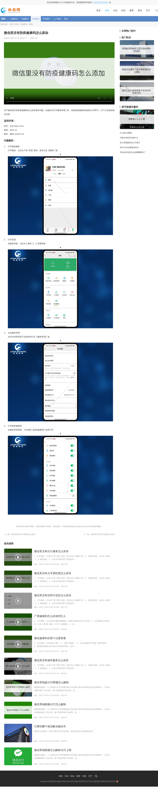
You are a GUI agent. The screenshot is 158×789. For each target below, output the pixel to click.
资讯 (140, 10)
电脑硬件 (25, 19)
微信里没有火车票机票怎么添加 (52, 573)
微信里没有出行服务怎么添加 (23, 534)
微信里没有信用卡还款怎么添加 (52, 595)
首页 (98, 10)
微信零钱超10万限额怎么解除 (51, 682)
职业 (123, 10)
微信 (31, 24)
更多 (66, 19)
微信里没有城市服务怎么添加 (51, 660)
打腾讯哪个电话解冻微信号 (50, 726)
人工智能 (57, 19)
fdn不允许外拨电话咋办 (129, 147)
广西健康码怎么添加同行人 (50, 616)
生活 (115, 10)
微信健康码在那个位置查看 (50, 638)
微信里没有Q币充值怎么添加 (103, 534)
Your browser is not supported (59, 73)
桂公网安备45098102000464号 (104, 781)
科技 (107, 10)
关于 (148, 10)
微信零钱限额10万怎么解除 (50, 704)
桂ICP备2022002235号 (80, 781)
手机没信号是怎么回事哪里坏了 (133, 152)
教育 (132, 10)
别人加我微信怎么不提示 (130, 142)
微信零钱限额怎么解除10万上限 (52, 750)
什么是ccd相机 (126, 133)
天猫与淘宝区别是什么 (129, 138)
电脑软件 (14, 19)
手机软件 (35, 19)
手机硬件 (46, 19)
